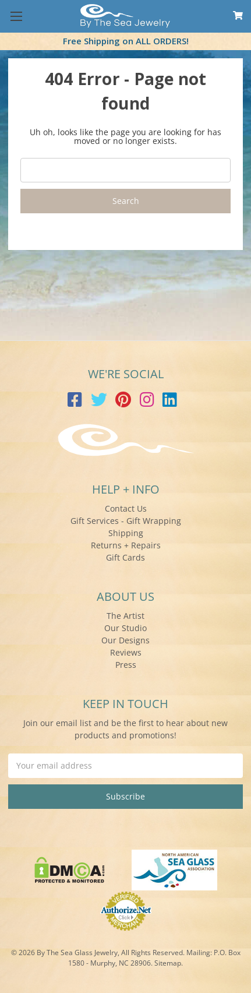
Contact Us (126, 508)
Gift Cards (125, 557)
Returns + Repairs (126, 545)
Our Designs (125, 640)
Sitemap (167, 963)
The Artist (125, 615)
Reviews (126, 652)
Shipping (125, 532)
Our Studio (125, 627)
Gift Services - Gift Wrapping (125, 520)
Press (125, 664)
